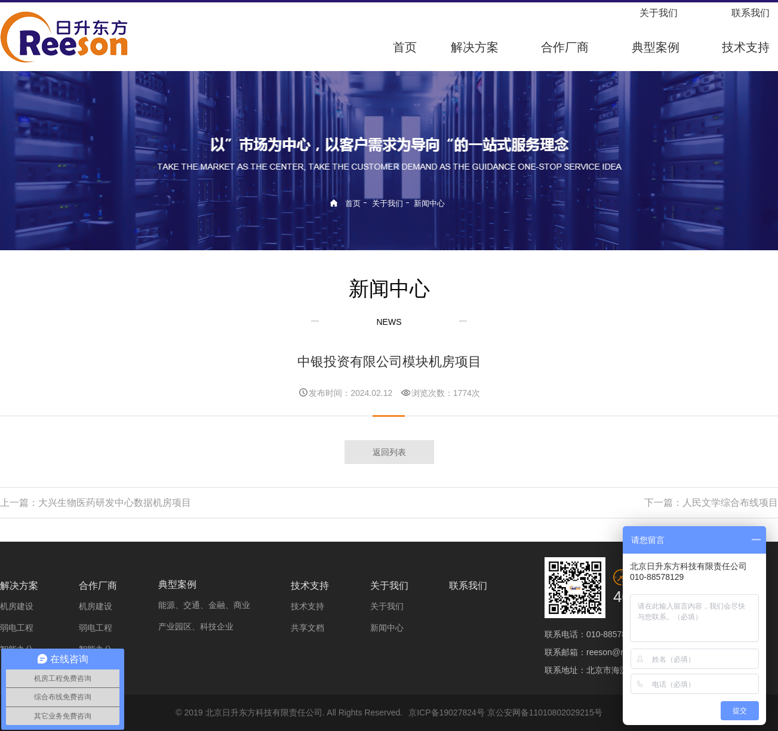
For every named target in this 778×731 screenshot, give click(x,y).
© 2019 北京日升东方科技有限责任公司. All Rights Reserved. (289, 712)
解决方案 (475, 47)
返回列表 (389, 452)
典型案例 (655, 47)
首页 (405, 47)
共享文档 (307, 627)
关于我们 (658, 13)
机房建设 (16, 606)
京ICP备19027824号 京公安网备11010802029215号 (505, 712)
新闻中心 (429, 203)
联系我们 (750, 13)
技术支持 (746, 47)
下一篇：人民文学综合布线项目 (711, 502)
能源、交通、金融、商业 (204, 605)
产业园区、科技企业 (195, 626)
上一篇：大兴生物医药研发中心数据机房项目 (95, 502)
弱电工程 (16, 627)
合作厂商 (565, 47)
